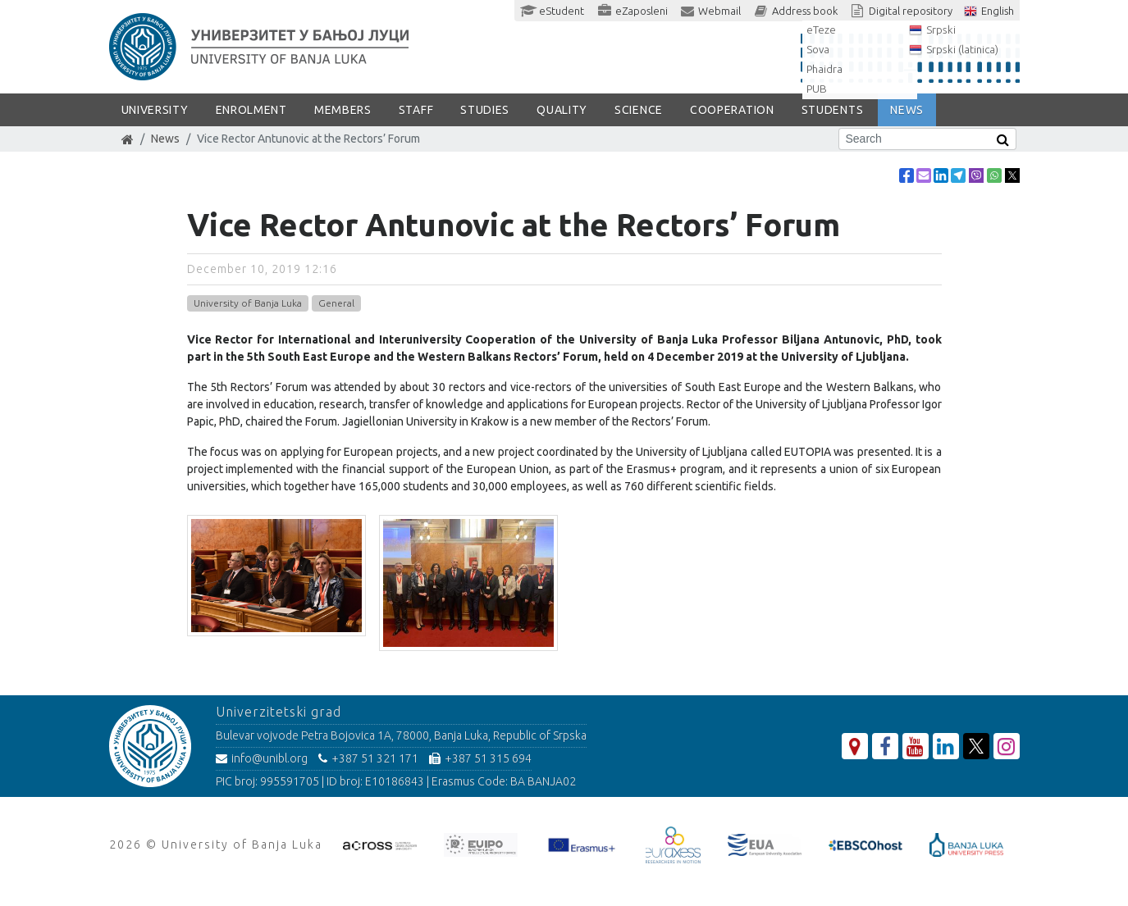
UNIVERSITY (155, 109)
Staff (416, 109)
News (165, 138)
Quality (562, 109)
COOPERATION (732, 109)
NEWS (907, 109)
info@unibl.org (262, 758)
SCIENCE (638, 109)
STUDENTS (832, 109)
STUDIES (484, 109)
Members (343, 109)
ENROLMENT (251, 109)
